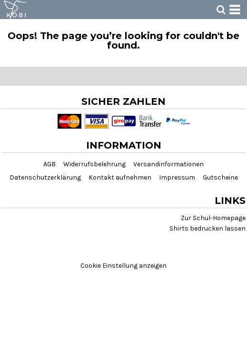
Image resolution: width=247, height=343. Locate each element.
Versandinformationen (168, 164)
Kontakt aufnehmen (120, 177)
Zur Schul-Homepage (213, 218)
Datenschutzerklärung (45, 177)
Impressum (177, 177)
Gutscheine (220, 177)
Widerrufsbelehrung (94, 164)
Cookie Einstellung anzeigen (123, 266)
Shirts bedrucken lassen (207, 228)
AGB (49, 164)
